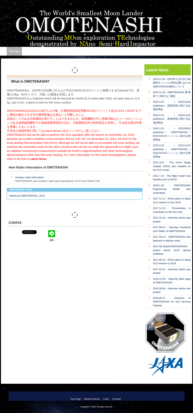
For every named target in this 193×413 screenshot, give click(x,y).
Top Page (14, 51)
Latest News (52, 51)
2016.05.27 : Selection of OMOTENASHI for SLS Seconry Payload (172, 302)
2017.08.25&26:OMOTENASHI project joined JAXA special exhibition (172, 250)
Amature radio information (29, 177)
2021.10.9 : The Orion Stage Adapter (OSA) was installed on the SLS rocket (172, 166)
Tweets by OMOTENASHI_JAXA (27, 195)
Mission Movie (32, 51)
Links (67, 51)
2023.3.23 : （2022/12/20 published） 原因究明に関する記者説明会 (172, 105)
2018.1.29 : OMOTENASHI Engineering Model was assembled (172, 189)
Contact (79, 51)
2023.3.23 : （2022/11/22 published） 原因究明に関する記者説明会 (172, 119)
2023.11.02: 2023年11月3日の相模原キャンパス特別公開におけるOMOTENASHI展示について (172, 83)
